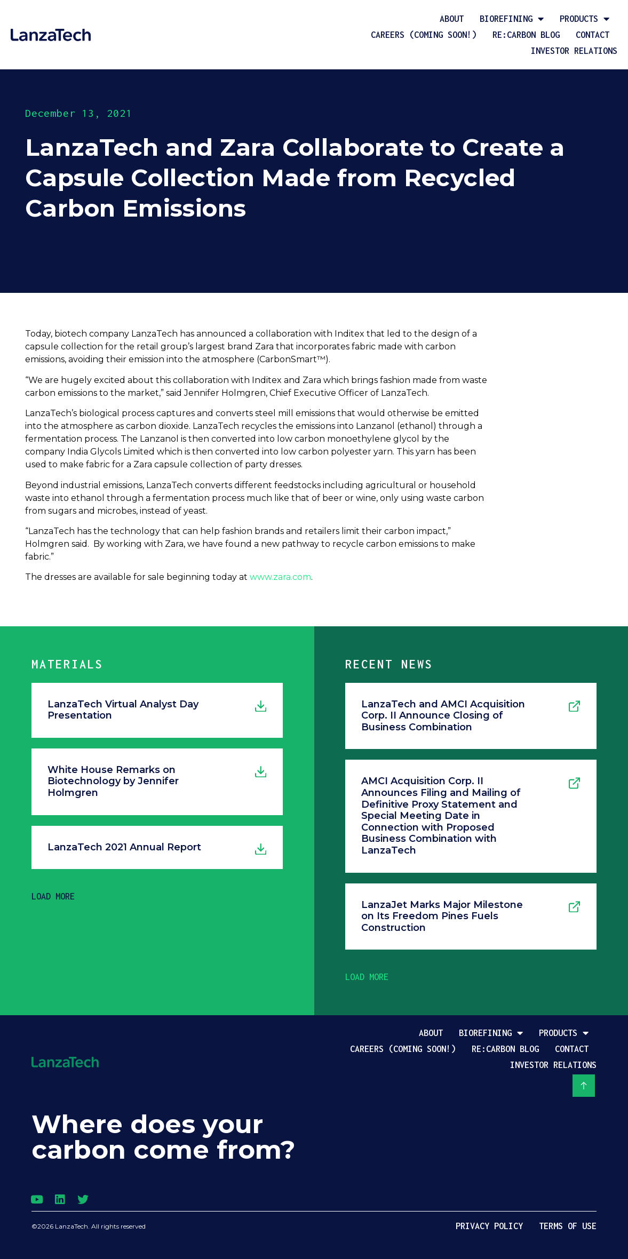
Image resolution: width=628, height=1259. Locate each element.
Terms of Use (568, 1226)
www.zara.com (280, 577)
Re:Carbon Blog (526, 34)
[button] (53, 896)
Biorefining (512, 19)
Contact (592, 34)
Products (584, 19)
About (452, 18)
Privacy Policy (489, 1226)
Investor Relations (574, 50)
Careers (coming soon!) (423, 34)
